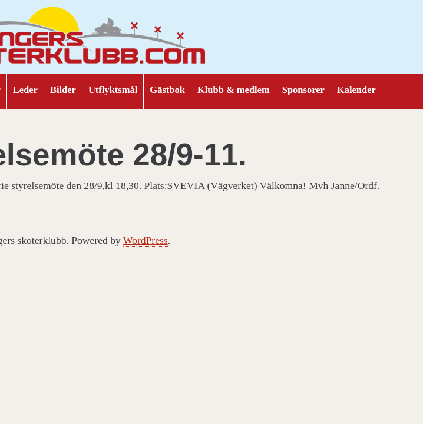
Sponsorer (303, 89)
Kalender (356, 89)
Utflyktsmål (112, 89)
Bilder (63, 89)
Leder (25, 89)
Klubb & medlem (233, 89)
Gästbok (167, 89)
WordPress (145, 240)
